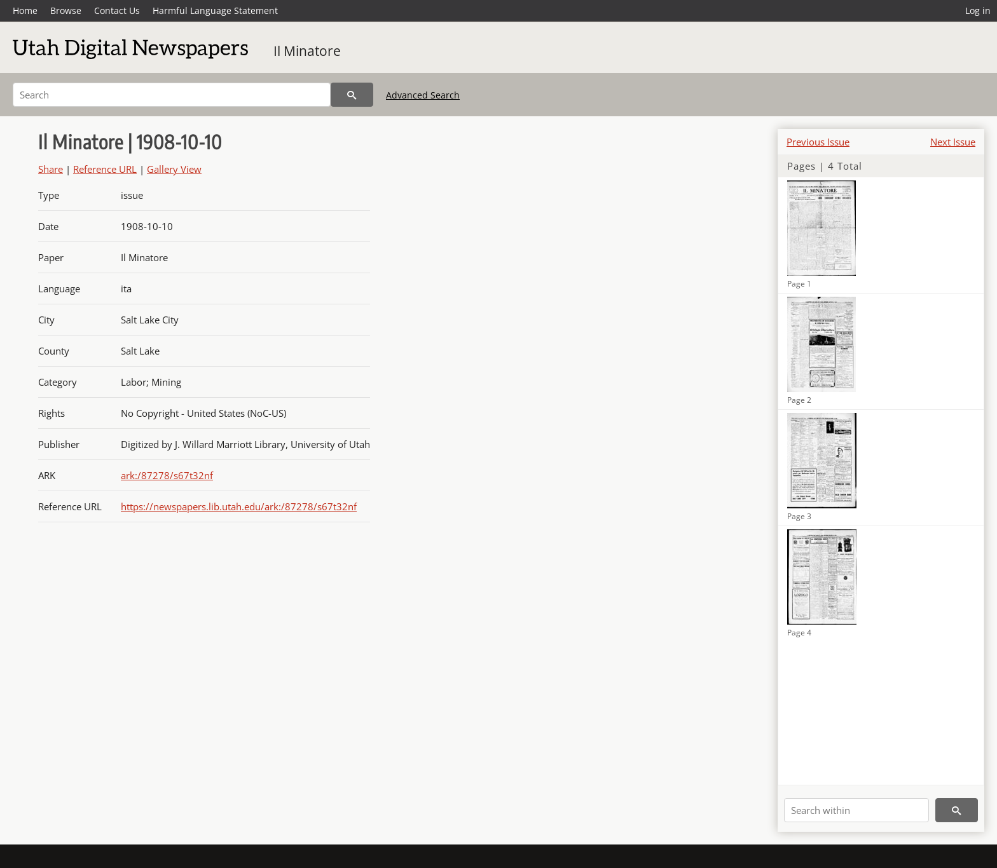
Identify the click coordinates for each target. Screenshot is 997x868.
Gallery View (174, 169)
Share (50, 169)
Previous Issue (818, 141)
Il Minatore (307, 51)
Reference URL (105, 169)
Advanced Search (423, 95)
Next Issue (952, 141)
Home (25, 10)
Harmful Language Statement (215, 10)
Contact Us (117, 10)
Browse (65, 10)
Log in (978, 10)
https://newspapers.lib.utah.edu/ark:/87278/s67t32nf (239, 506)
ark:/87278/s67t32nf (167, 475)
